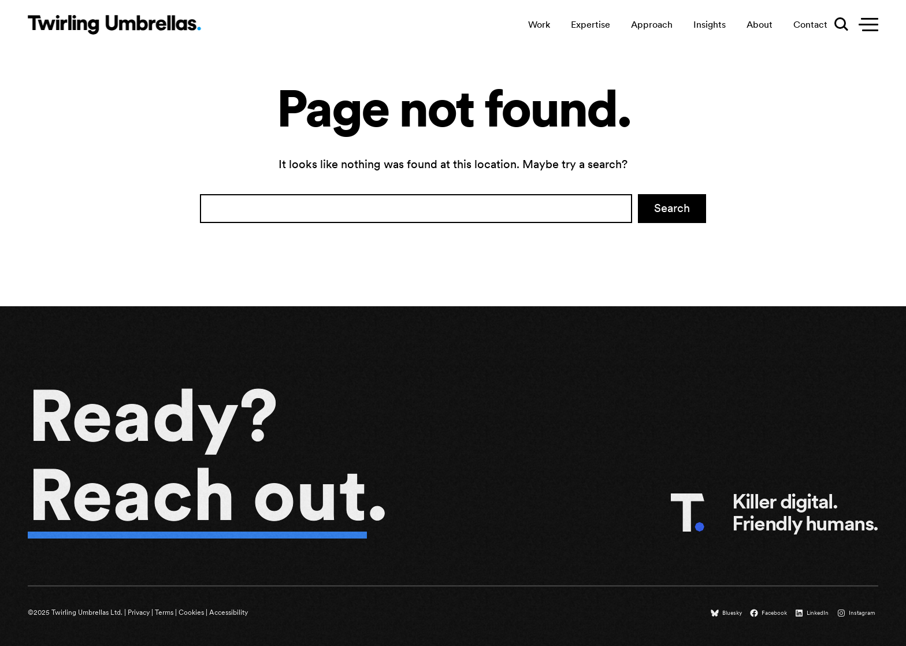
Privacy (139, 612)
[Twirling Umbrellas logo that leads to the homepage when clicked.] (114, 24)
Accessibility (228, 612)
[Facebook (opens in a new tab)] (769, 613)
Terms (164, 612)
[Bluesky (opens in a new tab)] (727, 613)
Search (672, 208)
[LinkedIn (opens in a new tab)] (812, 613)
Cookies (191, 612)
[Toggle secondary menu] (865, 24)
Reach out (197, 494)
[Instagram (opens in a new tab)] (857, 613)
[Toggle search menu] (840, 24)
